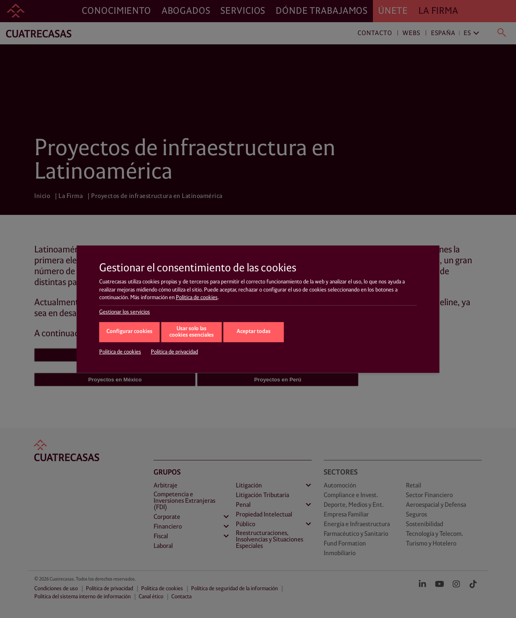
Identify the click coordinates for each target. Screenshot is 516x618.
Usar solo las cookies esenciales (191, 332)
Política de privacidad (174, 352)
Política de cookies (197, 297)
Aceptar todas (253, 331)
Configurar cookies (129, 331)
